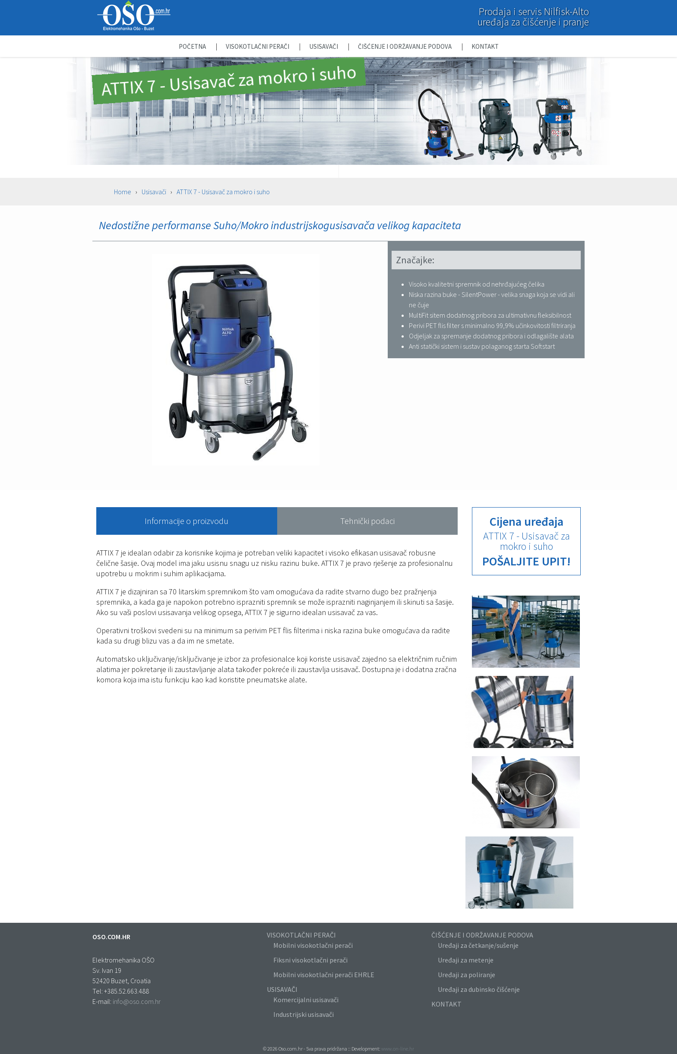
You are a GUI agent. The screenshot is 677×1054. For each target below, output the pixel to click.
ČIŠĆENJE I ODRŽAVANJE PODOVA (482, 935)
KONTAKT (446, 1004)
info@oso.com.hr (137, 1001)
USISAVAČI (282, 989)
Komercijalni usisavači (305, 999)
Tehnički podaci (367, 520)
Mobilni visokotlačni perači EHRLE (323, 974)
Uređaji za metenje (466, 960)
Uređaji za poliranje (466, 974)
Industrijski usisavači (303, 1014)
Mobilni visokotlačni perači (313, 945)
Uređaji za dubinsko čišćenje (479, 989)
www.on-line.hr (397, 1048)
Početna (193, 46)
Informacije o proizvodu (186, 520)
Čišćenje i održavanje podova (405, 46)
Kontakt (485, 46)
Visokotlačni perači (258, 46)
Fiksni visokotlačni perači (310, 960)
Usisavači (324, 46)
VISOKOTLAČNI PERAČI (301, 935)
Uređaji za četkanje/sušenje (478, 945)
